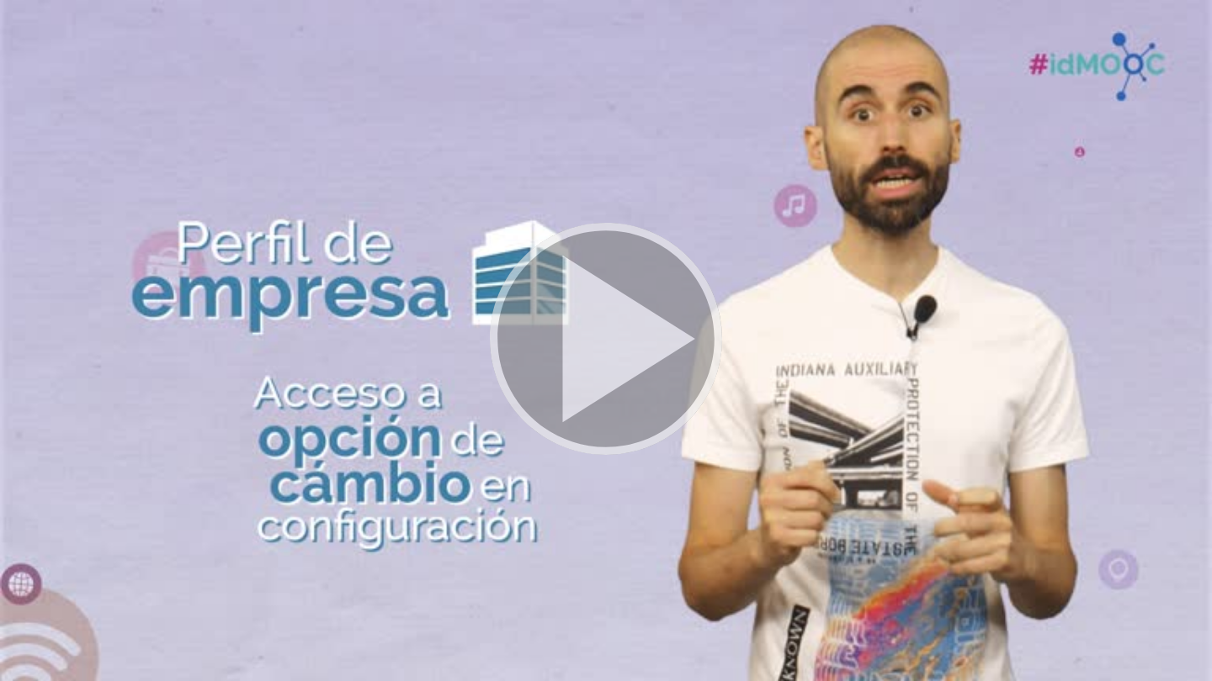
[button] (606, 340)
